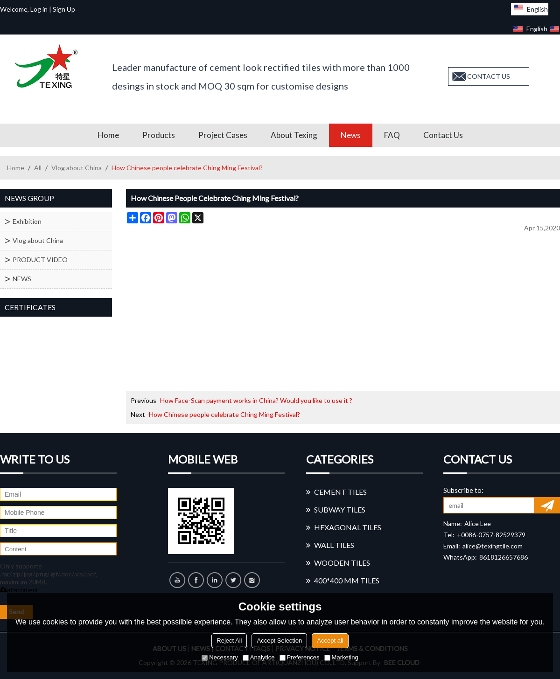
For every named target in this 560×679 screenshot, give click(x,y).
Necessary (220, 657)
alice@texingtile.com (492, 546)
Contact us (443, 135)
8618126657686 (503, 557)
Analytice (259, 657)
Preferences (300, 657)
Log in (39, 9)
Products (158, 135)
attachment (19, 590)
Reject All (229, 640)
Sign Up (64, 9)
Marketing (341, 657)
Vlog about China (76, 168)
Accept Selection (279, 640)
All (38, 168)
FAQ (392, 135)
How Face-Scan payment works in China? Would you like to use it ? (256, 400)
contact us (488, 76)
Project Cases (222, 135)
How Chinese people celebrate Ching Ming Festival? (224, 414)
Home (108, 135)
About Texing (294, 135)
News (351, 135)
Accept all (330, 640)
